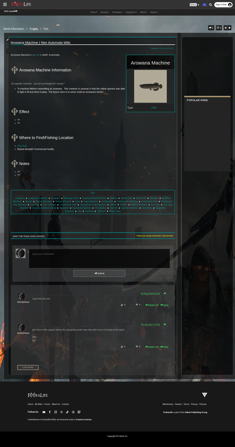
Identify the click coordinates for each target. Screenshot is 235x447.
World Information (14, 29)
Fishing (34, 29)
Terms (186, 404)
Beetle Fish (126, 198)
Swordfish (64, 211)
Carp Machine (100, 201)
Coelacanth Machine (136, 201)
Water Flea (133, 211)
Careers (178, 404)
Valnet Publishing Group (196, 412)
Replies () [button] (150, 305)
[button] (194, 5)
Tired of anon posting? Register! (153, 236)
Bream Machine (54, 201)
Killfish (140, 204)
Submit (99, 273)
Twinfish (107, 211)
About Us (56, 404)
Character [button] (117, 12)
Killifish (150, 204)
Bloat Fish (141, 198)
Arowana (55, 198)
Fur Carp (61, 204)
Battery (113, 198)
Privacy (194, 404)
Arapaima (20, 198)
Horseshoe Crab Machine (120, 204)
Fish (45, 29)
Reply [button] (163, 305)
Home (30, 404)
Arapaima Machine (37, 198)
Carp (87, 201)
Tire (98, 211)
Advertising (168, 404)
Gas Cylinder (76, 204)
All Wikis (39, 404)
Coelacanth (117, 201)
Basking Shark (70, 198)
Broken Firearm (73, 201)
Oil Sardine (135, 208)
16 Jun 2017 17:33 (149, 324)
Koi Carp (37, 208)
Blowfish (154, 198)
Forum (47, 404)
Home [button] (93, 12)
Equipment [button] (131, 12)
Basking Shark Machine (94, 198)
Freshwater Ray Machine (41, 204)
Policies (203, 404)
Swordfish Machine (82, 211)
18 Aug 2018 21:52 (148, 293)
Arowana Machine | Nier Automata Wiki (41, 42)
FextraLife (168, 412)
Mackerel (99, 208)
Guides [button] (154, 12)
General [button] (105, 12)
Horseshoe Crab (95, 204)
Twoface (119, 211)
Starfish (149, 208)
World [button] (143, 12)
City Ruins (23, 146)
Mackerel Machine (117, 208)
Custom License (84, 419)
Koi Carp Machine (55, 208)
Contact (65, 404)
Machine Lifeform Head (79, 208)
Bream (38, 201)
